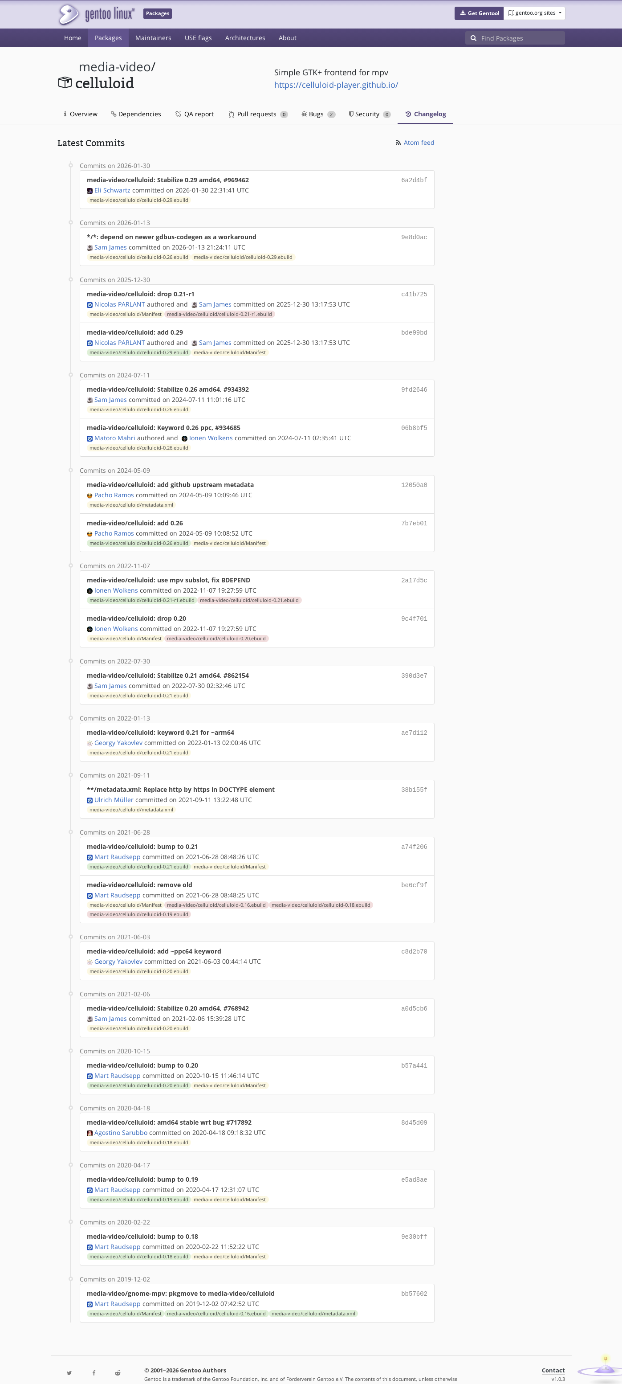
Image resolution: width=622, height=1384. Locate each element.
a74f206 (414, 835)
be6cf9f (414, 872)
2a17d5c (414, 573)
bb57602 (414, 1274)
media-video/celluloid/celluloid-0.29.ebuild (138, 199)
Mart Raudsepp (117, 844)
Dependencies (136, 114)
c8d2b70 (414, 938)
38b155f (414, 778)
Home (72, 37)
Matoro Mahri (114, 432)
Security (370, 114)
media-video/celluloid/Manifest (125, 311)
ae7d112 (414, 722)
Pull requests (259, 114)
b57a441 (414, 1050)
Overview (81, 114)
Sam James (110, 245)
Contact (553, 1351)
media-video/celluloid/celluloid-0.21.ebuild (249, 592)
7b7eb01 (414, 516)
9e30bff (414, 1218)
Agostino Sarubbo (120, 1115)
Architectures (245, 37)
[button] (479, 13)
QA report (194, 114)
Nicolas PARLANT (119, 301)
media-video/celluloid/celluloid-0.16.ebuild (216, 892)
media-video (115, 66)
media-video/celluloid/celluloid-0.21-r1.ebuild (219, 311)
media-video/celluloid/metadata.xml (131, 498)
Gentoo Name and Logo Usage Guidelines (344, 1367)
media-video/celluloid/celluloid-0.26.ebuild (138, 255)
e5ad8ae (414, 1162)
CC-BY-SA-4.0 (251, 1367)
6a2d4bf (414, 180)
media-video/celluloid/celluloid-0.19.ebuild (138, 901)
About (288, 37)
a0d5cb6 (414, 994)
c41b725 (414, 292)
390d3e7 (414, 666)
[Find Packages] (523, 38)
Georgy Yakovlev (118, 732)
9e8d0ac (414, 236)
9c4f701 (414, 610)
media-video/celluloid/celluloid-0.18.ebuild (321, 892)
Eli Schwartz (112, 189)
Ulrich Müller (114, 788)
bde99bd (414, 329)
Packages (108, 37)
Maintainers (153, 37)
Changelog (425, 114)
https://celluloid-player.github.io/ (336, 84)
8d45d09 (414, 1106)
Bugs (318, 114)
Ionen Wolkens (211, 432)
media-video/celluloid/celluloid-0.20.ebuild (216, 629)
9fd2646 (414, 385)
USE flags (198, 37)
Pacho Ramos (114, 488)
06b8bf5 (414, 423)
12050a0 (414, 479)
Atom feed (414, 142)
